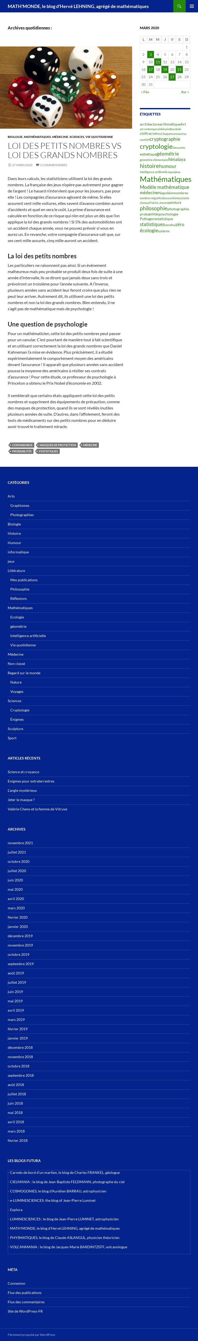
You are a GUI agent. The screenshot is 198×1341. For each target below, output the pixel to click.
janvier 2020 (18, 926)
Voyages (16, 691)
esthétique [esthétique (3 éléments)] (148, 154)
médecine (90, 445)
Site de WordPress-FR (25, 1311)
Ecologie (17, 617)
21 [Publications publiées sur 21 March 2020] (179, 69)
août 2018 (16, 1084)
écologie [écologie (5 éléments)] (149, 230)
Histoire (14, 533)
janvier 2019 (18, 1038)
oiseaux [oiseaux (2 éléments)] (145, 202)
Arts (11, 496)
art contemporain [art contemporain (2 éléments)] (150, 129)
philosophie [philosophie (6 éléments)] (153, 208)
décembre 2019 (20, 936)
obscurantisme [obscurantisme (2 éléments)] (170, 198)
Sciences (77, 137)
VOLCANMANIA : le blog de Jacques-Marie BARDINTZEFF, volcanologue (68, 1247)
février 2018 (18, 1140)
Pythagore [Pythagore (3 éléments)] (148, 218)
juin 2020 (15, 880)
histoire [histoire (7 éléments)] (149, 165)
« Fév (145, 92)
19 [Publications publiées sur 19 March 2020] (165, 69)
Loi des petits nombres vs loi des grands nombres (64, 150)
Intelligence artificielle (28, 635)
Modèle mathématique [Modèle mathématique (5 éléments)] (164, 187)
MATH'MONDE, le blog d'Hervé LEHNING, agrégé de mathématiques (78, 6)
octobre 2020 (18, 861)
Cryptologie (19, 710)
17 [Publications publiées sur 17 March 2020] (151, 69)
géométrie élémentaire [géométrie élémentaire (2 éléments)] (154, 159)
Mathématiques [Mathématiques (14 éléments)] (166, 178)
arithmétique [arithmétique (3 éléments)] (170, 124)
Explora (16, 1209)
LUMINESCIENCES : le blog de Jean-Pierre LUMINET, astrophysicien (64, 1219)
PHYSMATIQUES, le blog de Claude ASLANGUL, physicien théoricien (64, 1237)
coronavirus (22, 445)
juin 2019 (15, 991)
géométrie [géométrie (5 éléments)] (168, 154)
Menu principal (192, 6)
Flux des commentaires (26, 1302)
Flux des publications (24, 1292)
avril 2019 (16, 1010)
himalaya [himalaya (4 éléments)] (177, 159)
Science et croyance (23, 772)
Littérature (16, 570)
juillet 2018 (17, 1094)
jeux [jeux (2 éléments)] (177, 172)
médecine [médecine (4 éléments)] (149, 192)
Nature (16, 682)
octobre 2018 (18, 1066)
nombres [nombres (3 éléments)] (181, 193)
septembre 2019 (21, 964)
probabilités (22, 451)
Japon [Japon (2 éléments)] (171, 172)
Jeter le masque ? (21, 799)
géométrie (18, 626)
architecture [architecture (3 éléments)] (150, 124)
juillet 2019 (17, 982)
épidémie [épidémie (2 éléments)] (164, 231)
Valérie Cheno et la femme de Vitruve (37, 809)
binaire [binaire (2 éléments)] (165, 129)
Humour (14, 542)
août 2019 (16, 973)
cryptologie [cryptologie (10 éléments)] (156, 146)
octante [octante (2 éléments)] (184, 198)
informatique (18, 552)
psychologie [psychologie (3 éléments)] (168, 214)
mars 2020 (16, 908)
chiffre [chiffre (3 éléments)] (145, 133)
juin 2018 (15, 1103)
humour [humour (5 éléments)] (168, 166)
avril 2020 (16, 898)
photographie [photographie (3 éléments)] (178, 209)
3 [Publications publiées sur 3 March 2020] (151, 54)
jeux (11, 561)
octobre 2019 (18, 954)
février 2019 (18, 1029)
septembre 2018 (21, 1075)
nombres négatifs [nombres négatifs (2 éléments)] (150, 198)
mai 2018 (15, 1112)
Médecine (60, 137)
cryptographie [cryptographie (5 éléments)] (165, 139)
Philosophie (19, 589)
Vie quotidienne (99, 137)
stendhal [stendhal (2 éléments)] (170, 225)
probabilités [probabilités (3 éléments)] (149, 214)
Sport (12, 738)
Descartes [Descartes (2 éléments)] (179, 147)
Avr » (185, 92)
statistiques (48, 451)
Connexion (16, 1283)
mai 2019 (15, 1001)
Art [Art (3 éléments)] (183, 124)
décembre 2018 (20, 1047)
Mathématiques (37, 137)
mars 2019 (16, 1019)
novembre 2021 (20, 843)
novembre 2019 (20, 945)
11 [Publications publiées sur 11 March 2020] (158, 62)
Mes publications (24, 580)
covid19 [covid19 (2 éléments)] (145, 139)
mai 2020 (15, 889)
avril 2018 (16, 1122)
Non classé (16, 663)
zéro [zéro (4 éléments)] (180, 224)
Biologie (15, 137)
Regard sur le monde (24, 673)
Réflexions (18, 598)
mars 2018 (16, 1131)
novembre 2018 (20, 1057)
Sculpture (15, 728)
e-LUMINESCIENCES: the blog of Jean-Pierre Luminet (53, 1200)
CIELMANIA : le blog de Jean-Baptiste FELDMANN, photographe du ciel (67, 1182)
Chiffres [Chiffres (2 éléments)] (156, 133)
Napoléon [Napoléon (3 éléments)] (166, 193)
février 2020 (18, 917)
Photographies (22, 515)
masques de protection (58, 445)
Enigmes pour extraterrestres (31, 781)
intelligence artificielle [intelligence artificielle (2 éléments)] (154, 172)
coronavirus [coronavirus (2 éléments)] (179, 133)
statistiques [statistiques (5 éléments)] (152, 224)
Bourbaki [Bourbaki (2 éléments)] (175, 129)
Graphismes (19, 505)
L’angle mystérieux (22, 790)
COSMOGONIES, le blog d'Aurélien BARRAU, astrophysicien (58, 1191)
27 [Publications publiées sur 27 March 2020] (172, 77)
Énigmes (17, 719)
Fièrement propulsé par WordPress (31, 1335)
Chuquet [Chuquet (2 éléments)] (166, 133)
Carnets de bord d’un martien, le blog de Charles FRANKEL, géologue (65, 1172)
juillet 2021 (17, 852)
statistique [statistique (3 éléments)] (164, 218)
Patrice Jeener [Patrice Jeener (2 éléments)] (159, 202)
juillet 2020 (17, 871)
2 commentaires (53, 165)
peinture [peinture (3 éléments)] (174, 202)
